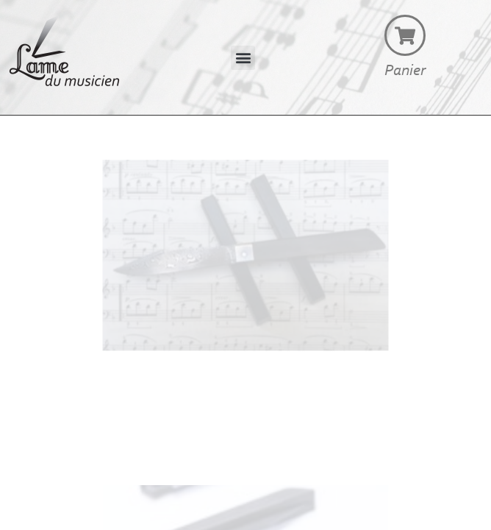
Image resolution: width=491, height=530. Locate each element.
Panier (405, 71)
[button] (243, 58)
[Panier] (405, 35)
